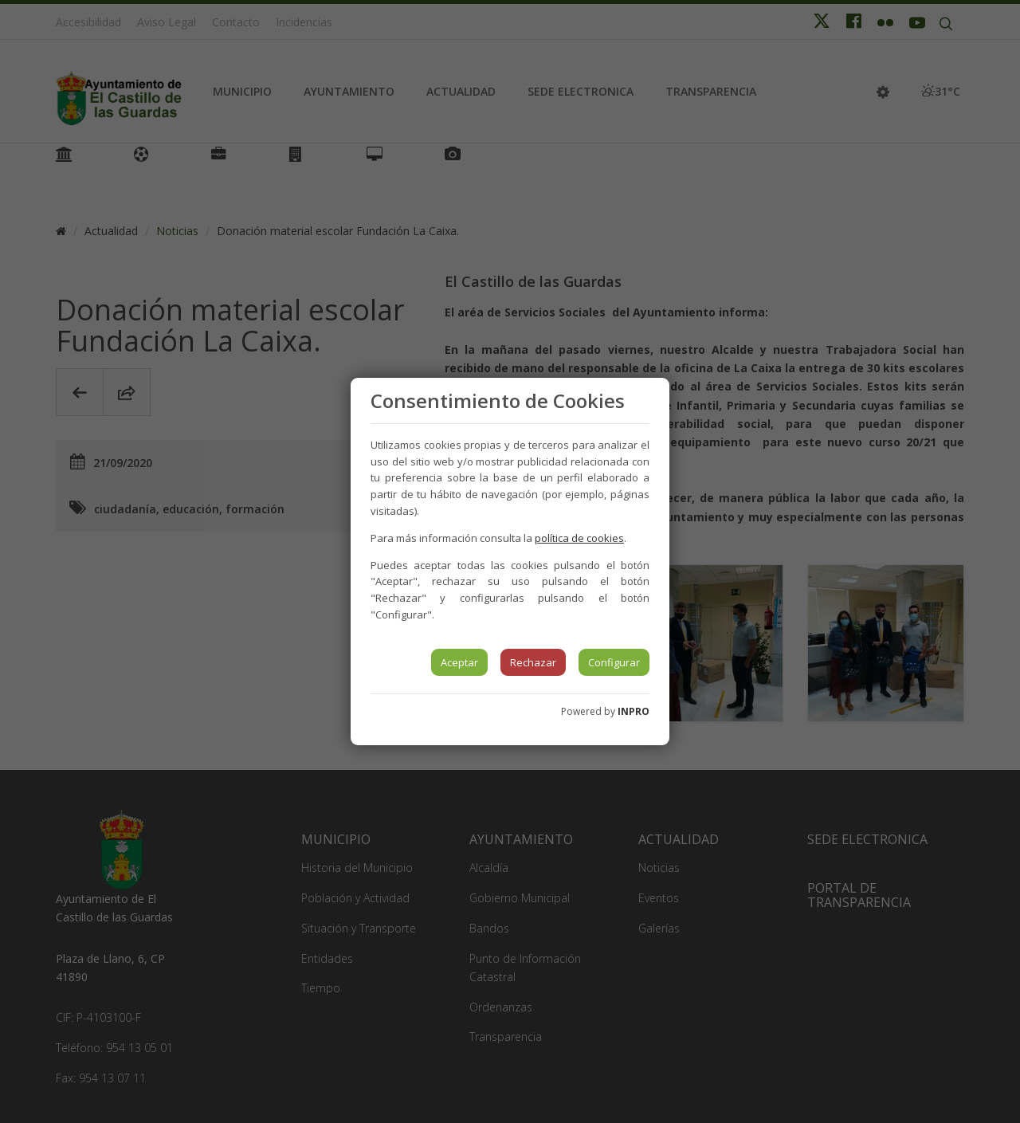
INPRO (633, 711)
